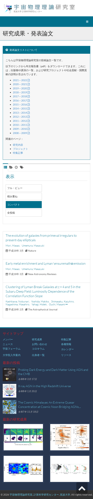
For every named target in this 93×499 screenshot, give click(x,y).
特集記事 (18, 152)
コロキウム (38, 348)
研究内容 (18, 144)
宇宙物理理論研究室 (21, 494)
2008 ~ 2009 (21, 133)
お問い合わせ (39, 344)
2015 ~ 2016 (21, 104)
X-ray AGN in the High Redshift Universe (44, 386)
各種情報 (66, 344)
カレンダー (67, 349)
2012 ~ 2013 (21, 116)
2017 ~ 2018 (21, 96)
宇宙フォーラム (11, 348)
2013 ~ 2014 (21, 112)
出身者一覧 (38, 355)
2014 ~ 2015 (21, 108)
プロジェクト (20, 148)
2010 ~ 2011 (21, 124)
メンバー (8, 339)
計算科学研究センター (46, 494)
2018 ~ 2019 (21, 92)
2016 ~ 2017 (21, 100)
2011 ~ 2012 (21, 120)
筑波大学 (65, 494)
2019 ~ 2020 (21, 88)
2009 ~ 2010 (21, 128)
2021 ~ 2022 (21, 80)
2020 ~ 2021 (21, 84)
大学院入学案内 (11, 355)
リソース (66, 355)
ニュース (8, 344)
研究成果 (37, 339)
